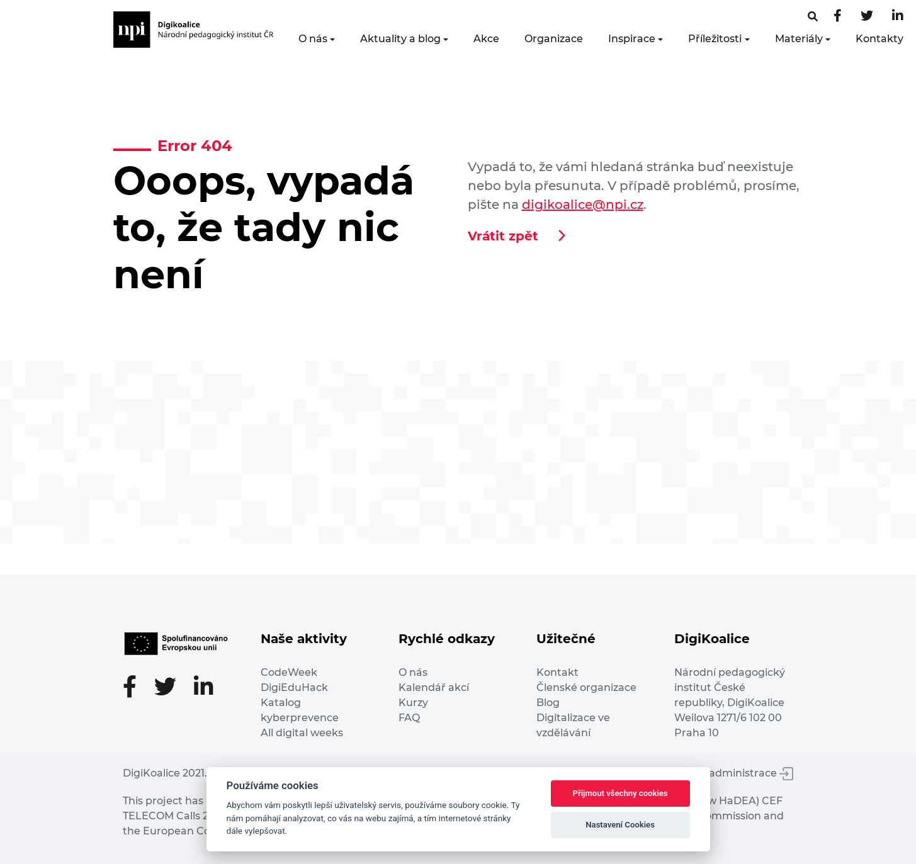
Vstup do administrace (727, 773)
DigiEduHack (294, 687)
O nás (312, 39)
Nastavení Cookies (620, 824)
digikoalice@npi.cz (582, 204)
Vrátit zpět (503, 236)
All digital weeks (302, 733)
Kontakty (879, 39)
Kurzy (413, 703)
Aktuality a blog (400, 39)
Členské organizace (586, 687)
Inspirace (631, 39)
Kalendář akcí (434, 687)
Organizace (553, 39)
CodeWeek (289, 672)
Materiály (799, 39)
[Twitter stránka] (867, 17)
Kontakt (557, 672)
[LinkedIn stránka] (897, 17)
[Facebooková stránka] (813, 17)
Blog (548, 703)
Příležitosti (715, 39)
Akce (486, 39)
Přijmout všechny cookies (620, 793)
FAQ (409, 718)
